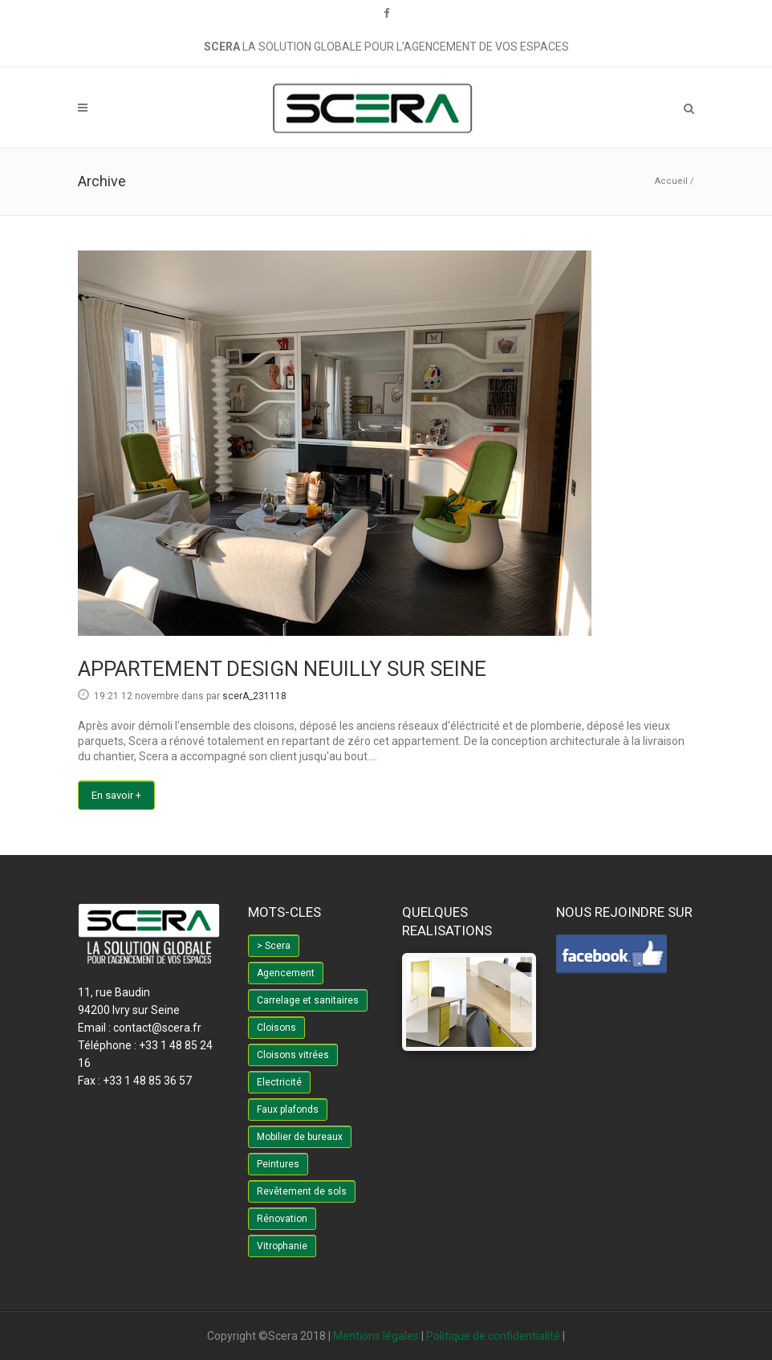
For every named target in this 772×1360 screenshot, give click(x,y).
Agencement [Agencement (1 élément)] (286, 973)
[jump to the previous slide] (417, 1002)
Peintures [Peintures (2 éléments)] (278, 1164)
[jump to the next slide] (521, 1002)
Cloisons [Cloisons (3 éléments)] (276, 1027)
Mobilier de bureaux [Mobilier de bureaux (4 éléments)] (300, 1136)
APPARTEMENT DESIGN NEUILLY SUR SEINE (282, 669)
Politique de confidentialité (493, 1335)
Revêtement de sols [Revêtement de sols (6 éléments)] (302, 1191)
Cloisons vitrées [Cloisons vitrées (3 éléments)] (293, 1055)
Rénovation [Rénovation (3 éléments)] (282, 1218)
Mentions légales (376, 1335)
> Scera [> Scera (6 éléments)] (274, 945)
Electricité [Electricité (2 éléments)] (279, 1082)
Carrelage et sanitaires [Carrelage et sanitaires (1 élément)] (308, 1000)
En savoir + (116, 795)
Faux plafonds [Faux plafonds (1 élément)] (288, 1109)
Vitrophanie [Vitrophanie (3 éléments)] (282, 1246)
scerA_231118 (254, 696)
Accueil (671, 181)
